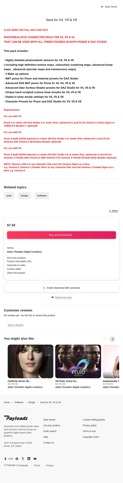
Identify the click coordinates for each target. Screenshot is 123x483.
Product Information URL (19, 261)
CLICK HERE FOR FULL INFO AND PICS (26, 30)
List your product (51, 425)
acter (9, 195)
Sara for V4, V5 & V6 (50, 402)
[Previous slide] (105, 339)
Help (45, 437)
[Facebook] (16, 458)
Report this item (61, 297)
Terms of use (89, 431)
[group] (30, 367)
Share (113, 211)
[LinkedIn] (28, 458)
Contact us (48, 442)
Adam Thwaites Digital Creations (24, 252)
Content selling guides (94, 419)
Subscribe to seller (16, 265)
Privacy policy (90, 425)
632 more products (16, 258)
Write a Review (15, 325)
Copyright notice (91, 437)
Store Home (109, 6)
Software (42, 195)
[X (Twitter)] (23, 458)
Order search (50, 431)
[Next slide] (112, 339)
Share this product (16, 273)
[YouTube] (35, 458)
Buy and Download (61, 235)
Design (24, 195)
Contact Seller (14, 269)
